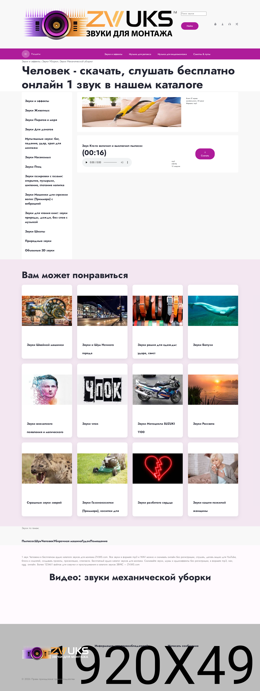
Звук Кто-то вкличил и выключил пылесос (112, 146)
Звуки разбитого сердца (155, 502)
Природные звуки (38, 241)
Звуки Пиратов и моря (41, 120)
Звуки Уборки (50, 61)
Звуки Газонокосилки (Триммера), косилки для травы (100, 510)
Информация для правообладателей (121, 646)
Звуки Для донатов (39, 129)
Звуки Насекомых (38, 157)
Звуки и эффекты (31, 61)
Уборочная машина (68, 541)
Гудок (86, 541)
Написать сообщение (183, 646)
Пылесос (28, 541)
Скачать (205, 154)
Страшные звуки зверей (44, 502)
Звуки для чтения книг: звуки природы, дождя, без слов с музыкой (46, 217)
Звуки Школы (35, 231)
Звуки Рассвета (203, 424)
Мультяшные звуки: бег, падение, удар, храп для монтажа (43, 143)
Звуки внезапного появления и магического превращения (45, 432)
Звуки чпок (90, 424)
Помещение (98, 541)
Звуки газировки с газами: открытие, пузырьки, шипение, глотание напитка (44, 180)
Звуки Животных (37, 110)
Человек (47, 541)
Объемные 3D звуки (39, 250)
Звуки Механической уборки (76, 61)
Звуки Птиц (33, 167)
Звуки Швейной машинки (45, 345)
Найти (190, 26)
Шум (38, 541)
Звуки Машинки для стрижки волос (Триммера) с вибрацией (46, 199)
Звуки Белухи (203, 345)
